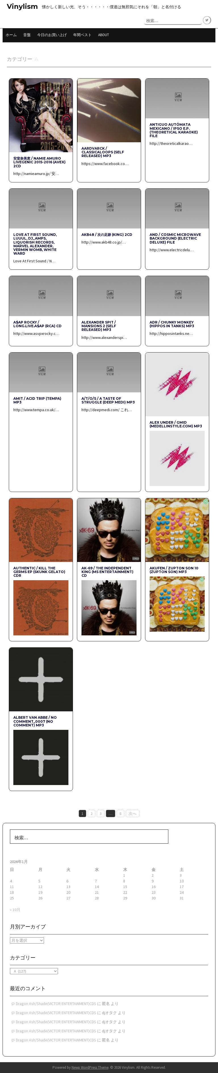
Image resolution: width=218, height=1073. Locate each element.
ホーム (11, 34)
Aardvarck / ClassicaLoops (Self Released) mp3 (102, 152)
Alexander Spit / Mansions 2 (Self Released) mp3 (98, 325)
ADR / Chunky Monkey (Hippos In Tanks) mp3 (172, 324)
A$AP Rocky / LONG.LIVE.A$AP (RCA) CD (37, 324)
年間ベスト (82, 34)
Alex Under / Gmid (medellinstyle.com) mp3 (176, 424)
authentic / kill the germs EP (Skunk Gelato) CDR (39, 571)
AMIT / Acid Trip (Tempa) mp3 (37, 400)
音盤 (27, 34)
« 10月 (15, 909)
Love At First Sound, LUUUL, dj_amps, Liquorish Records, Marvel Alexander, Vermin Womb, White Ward (35, 243)
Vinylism (22, 6)
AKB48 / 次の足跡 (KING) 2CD (106, 234)
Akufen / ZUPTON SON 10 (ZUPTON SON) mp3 (174, 570)
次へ (133, 813)
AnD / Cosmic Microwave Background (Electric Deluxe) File (175, 238)
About (103, 34)
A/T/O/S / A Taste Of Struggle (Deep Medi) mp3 (108, 400)
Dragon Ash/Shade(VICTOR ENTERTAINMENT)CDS (56, 1003)
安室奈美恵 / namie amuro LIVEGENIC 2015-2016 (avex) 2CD (39, 162)
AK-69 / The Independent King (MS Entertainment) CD (107, 571)
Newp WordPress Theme (90, 1067)
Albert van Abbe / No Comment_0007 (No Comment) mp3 (35, 721)
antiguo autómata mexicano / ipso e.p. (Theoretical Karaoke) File (174, 130)
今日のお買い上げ (52, 34)
